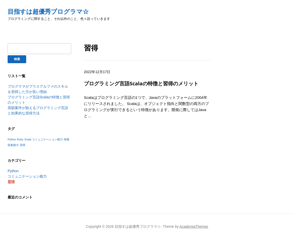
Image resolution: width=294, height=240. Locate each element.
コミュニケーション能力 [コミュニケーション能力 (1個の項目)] (47, 139)
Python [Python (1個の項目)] (12, 139)
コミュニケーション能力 (27, 176)
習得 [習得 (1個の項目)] (22, 144)
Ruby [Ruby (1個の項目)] (20, 139)
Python (13, 171)
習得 (11, 182)
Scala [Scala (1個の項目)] (27, 139)
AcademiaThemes (193, 226)
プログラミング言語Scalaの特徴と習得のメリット (141, 83)
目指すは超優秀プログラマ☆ (48, 11)
